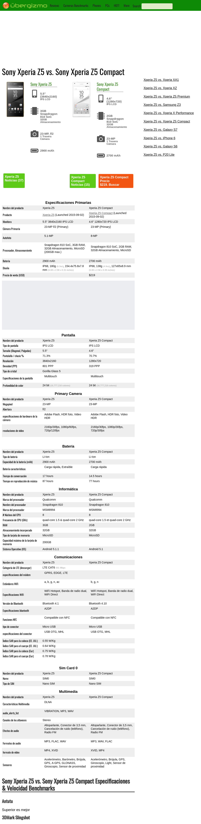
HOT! (116, 5)
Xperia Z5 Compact (107, 86)
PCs (107, 5)
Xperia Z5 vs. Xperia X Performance (168, 113)
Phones (97, 5)
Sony (33, 84)
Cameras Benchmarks (75, 5)
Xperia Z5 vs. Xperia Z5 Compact (166, 121)
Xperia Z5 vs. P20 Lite (158, 154)
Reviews (54, 5)
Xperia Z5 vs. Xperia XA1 (161, 79)
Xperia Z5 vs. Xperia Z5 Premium (166, 96)
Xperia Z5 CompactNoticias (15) (80, 181)
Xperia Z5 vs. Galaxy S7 (160, 129)
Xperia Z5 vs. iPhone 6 (159, 138)
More (127, 5)
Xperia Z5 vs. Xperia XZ (160, 88)
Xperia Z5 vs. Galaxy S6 (160, 146)
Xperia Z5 (45, 84)
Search (137, 6)
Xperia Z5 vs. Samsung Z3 (162, 104)
